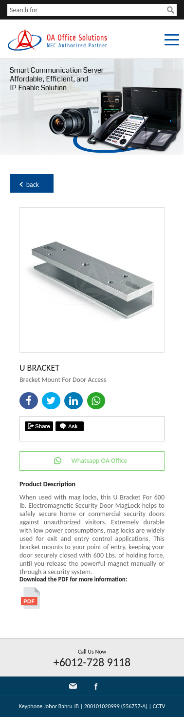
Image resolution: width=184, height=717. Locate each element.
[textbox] (87, 10)
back (32, 184)
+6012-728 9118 (92, 662)
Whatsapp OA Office (99, 461)
